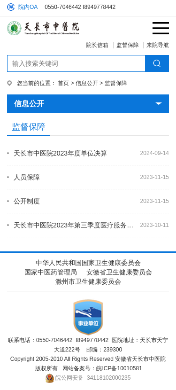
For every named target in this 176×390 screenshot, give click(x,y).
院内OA (28, 7)
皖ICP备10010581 (119, 368)
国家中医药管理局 (50, 272)
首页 (63, 83)
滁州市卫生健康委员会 (88, 281)
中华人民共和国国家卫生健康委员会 (88, 262)
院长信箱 (97, 45)
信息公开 (87, 83)
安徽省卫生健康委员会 (119, 272)
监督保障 (127, 45)
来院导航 (157, 45)
